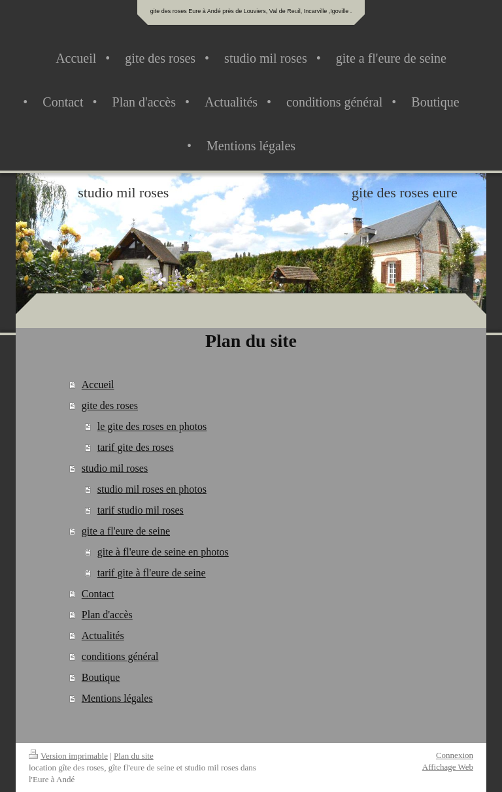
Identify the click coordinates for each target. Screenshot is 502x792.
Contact (98, 593)
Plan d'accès (107, 614)
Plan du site (134, 756)
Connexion (454, 755)
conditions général (120, 656)
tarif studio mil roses (140, 510)
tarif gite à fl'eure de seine (151, 572)
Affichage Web (447, 767)
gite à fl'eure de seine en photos (163, 551)
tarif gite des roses (135, 447)
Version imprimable (68, 756)
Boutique (101, 677)
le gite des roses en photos (152, 426)
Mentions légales (117, 698)
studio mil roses (115, 468)
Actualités (103, 635)
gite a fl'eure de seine (126, 530)
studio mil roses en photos (152, 489)
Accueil (98, 384)
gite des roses (110, 405)
